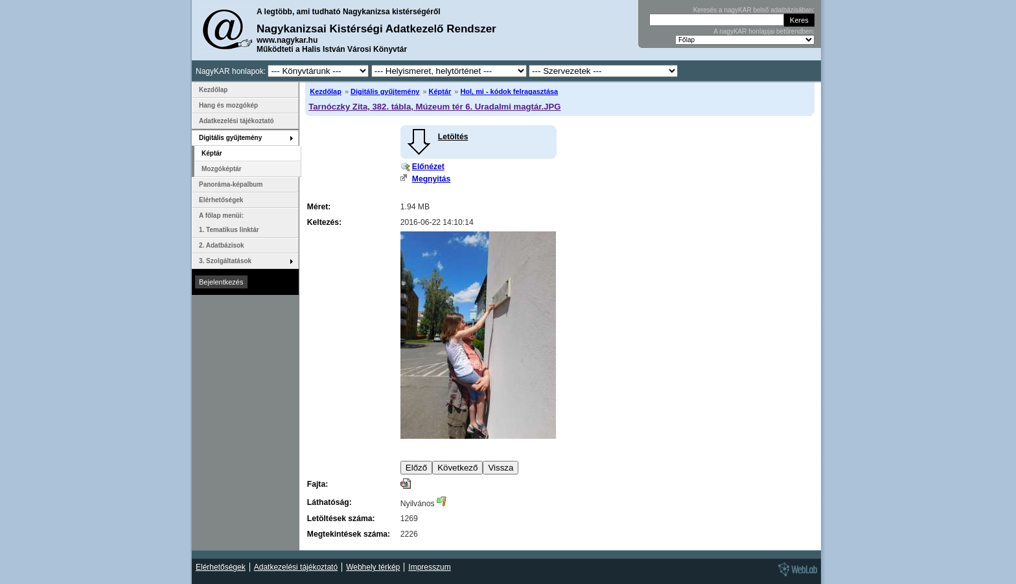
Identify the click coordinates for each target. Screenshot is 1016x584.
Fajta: (317, 484)
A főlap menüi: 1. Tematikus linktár (229, 222)
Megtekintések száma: (348, 534)
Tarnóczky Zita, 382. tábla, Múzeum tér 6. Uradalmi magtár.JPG (434, 106)
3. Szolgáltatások (225, 260)
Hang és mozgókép (228, 105)
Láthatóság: (329, 502)
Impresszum (429, 567)
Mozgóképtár (222, 168)
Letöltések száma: (341, 518)
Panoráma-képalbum (230, 184)
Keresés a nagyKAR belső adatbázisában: (753, 10)
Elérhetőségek (221, 200)
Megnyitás (431, 178)
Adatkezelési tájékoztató (236, 120)
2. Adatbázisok (221, 245)
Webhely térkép (373, 567)
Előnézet (428, 166)
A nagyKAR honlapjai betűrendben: (763, 31)
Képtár (440, 91)
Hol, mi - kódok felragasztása (509, 91)
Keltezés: (324, 222)
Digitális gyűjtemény (385, 91)
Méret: (318, 206)
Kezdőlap (325, 91)
